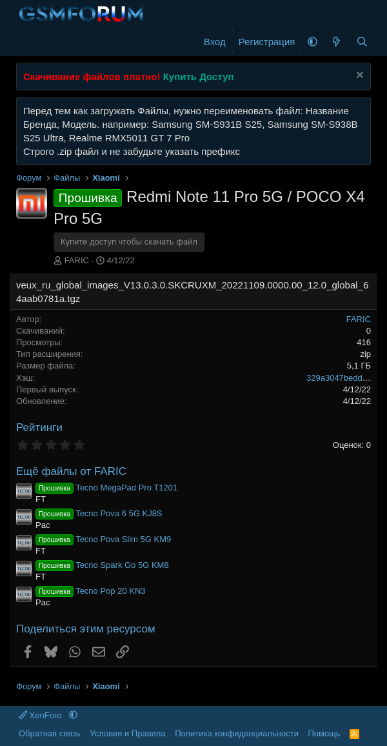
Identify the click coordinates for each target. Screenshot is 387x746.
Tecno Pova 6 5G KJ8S (99, 513)
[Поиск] (362, 42)
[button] (312, 42)
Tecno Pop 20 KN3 (90, 591)
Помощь (324, 733)
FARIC (76, 260)
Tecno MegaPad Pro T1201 (106, 487)
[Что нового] (336, 42)
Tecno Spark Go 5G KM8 (102, 565)
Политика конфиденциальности (237, 733)
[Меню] (27, 42)
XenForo (41, 715)
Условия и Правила (127, 733)
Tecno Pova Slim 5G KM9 (103, 539)
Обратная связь (50, 733)
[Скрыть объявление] (358, 76)
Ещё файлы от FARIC (71, 471)
